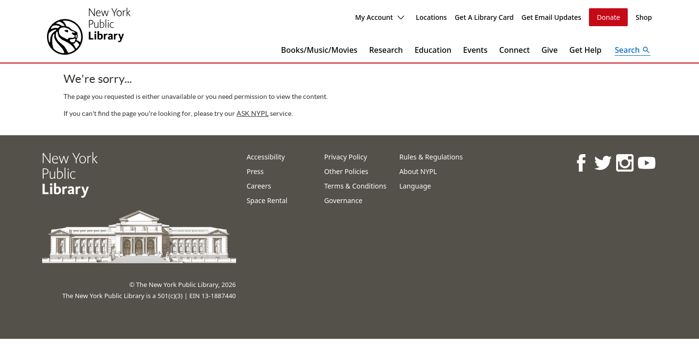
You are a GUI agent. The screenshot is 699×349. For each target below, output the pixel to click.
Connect (514, 50)
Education (432, 50)
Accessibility (266, 156)
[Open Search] (632, 50)
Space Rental (267, 200)
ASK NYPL (253, 113)
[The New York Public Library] (88, 31)
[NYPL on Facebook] (581, 163)
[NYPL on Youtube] (646, 163)
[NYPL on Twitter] (602, 163)
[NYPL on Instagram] (624, 163)
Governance (343, 200)
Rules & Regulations (431, 156)
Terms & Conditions (355, 185)
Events (475, 50)
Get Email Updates (551, 17)
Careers (259, 185)
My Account (379, 17)
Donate (608, 17)
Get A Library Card (484, 17)
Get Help (586, 50)
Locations (431, 17)
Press (255, 171)
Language (415, 185)
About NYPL (418, 171)
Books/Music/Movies (319, 50)
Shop (643, 17)
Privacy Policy (345, 156)
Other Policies (346, 171)
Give (549, 50)
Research (386, 50)
